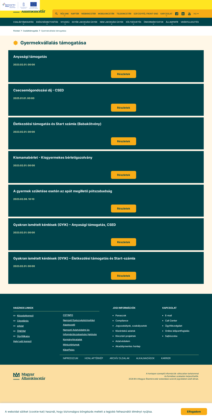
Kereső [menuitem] (56, 13)
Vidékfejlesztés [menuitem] (190, 22)
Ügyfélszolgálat (173, 325)
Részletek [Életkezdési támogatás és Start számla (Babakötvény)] (123, 141)
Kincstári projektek (125, 336)
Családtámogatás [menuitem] (23, 22)
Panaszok (120, 315)
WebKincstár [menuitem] (88, 13)
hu (195, 13)
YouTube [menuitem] (189, 13)
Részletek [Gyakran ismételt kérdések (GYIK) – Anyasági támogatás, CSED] (123, 242)
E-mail (168, 315)
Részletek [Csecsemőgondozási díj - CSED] (123, 107)
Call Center (171, 320)
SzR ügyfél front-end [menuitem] (146, 13)
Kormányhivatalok (72, 339)
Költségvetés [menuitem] (133, 22)
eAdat (20, 325)
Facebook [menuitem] (177, 13)
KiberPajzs (69, 349)
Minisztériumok (71, 344)
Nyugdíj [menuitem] (65, 22)
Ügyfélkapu (23, 336)
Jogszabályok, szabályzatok (131, 325)
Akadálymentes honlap (127, 346)
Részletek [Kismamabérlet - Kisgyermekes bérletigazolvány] (123, 175)
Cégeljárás (23, 320)
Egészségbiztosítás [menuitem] (47, 22)
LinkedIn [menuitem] (183, 13)
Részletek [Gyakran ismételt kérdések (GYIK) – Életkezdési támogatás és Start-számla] (123, 275)
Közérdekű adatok (125, 330)
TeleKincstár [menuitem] (124, 13)
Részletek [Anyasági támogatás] (123, 74)
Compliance (121, 320)
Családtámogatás (30, 31)
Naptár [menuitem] (75, 13)
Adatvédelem (122, 341)
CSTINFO (68, 315)
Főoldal (16, 31)
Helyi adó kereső (22, 341)
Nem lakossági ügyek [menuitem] (111, 22)
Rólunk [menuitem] (64, 13)
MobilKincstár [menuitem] (106, 13)
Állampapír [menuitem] (172, 22)
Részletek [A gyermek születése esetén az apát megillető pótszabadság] (123, 208)
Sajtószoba (171, 336)
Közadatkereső (25, 315)
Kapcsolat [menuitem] (166, 13)
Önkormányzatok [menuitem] (153, 22)
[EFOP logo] (20, 5)
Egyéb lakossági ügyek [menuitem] (84, 22)
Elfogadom (194, 411)
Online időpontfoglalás (177, 330)
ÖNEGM (21, 331)
